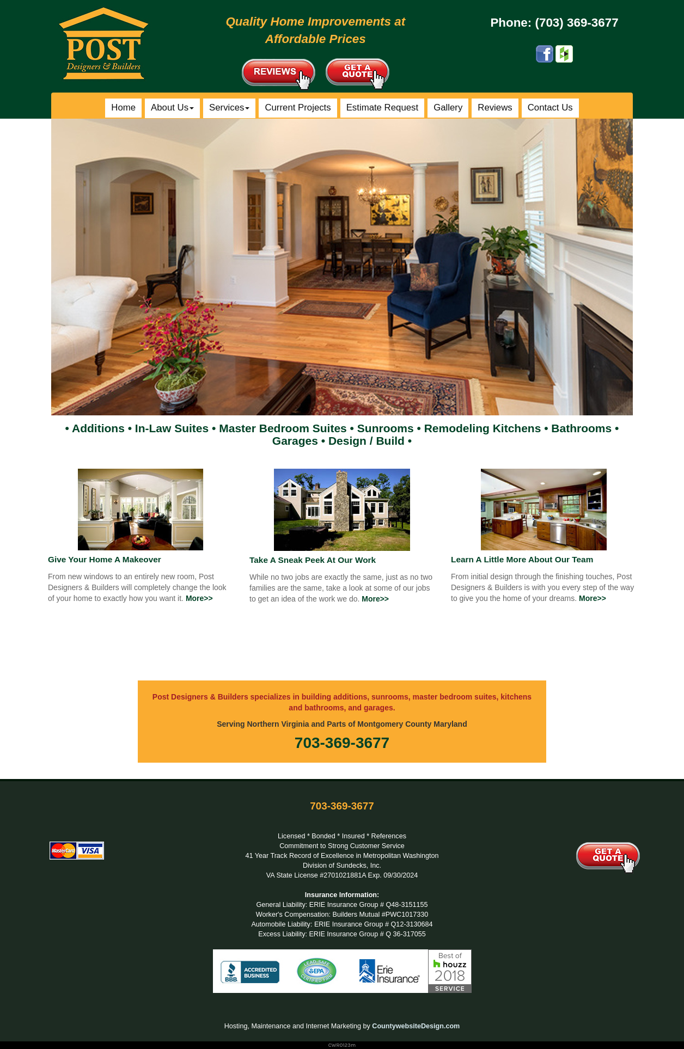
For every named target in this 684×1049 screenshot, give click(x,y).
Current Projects (298, 107)
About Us (172, 107)
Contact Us (550, 107)
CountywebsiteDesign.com (416, 1026)
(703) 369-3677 (576, 22)
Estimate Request (382, 107)
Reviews (495, 107)
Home (123, 107)
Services (229, 107)
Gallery (447, 107)
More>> (199, 598)
